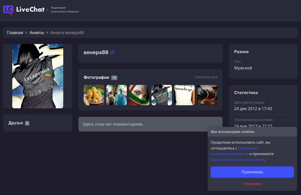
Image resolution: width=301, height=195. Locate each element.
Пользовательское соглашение (238, 159)
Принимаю (252, 172)
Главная (15, 32)
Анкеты (37, 32)
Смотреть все (206, 76)
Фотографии (96, 77)
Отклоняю (252, 183)
